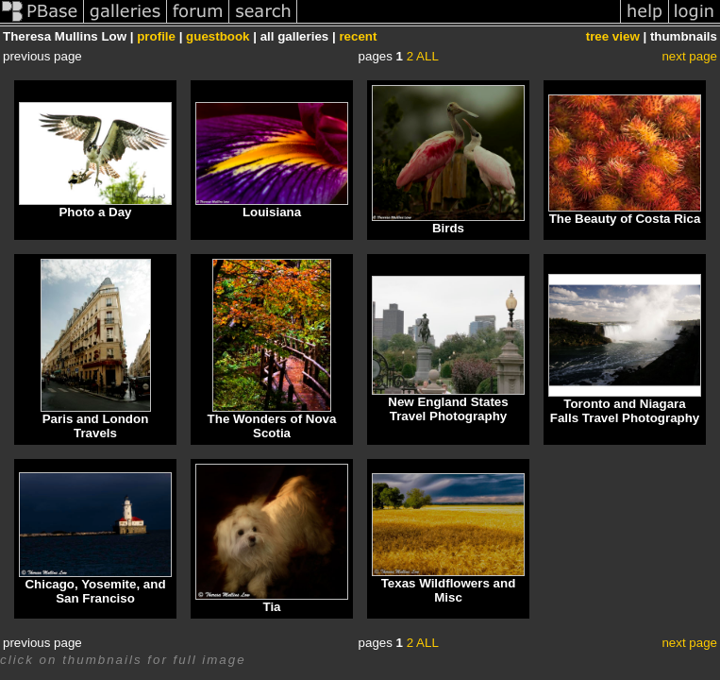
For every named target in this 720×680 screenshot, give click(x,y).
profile (156, 36)
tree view (613, 36)
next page (689, 56)
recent (358, 36)
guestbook (217, 36)
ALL (427, 56)
